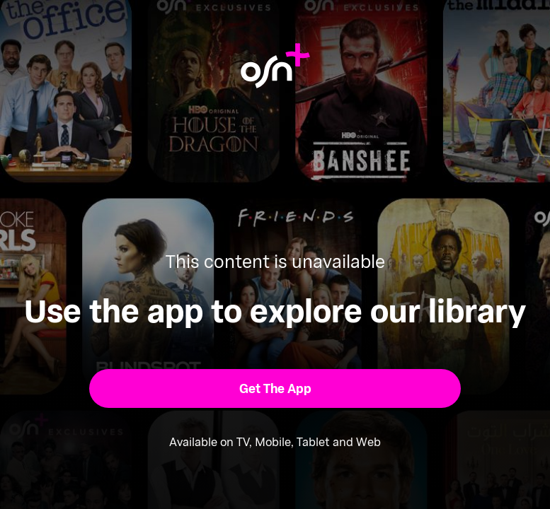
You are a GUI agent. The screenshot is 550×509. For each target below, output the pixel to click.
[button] (274, 388)
